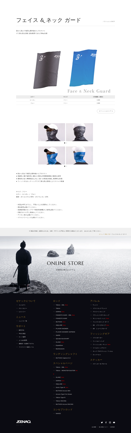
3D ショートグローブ (100, 328)
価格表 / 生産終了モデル (26, 343)
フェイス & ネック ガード (101, 322)
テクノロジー (23, 308)
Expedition (59, 345)
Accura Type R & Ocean (64, 394)
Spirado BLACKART (62, 338)
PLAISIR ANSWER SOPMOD (65, 332)
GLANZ (60, 342)
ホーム (101, 234)
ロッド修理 (22, 337)
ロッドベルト (97, 354)
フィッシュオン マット (101, 344)
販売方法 (21, 330)
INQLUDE (61, 325)
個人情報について (103, 427)
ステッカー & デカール (100, 364)
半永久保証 (22, 333)
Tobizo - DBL (62, 305)
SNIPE (58, 335)
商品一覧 (107, 234)
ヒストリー (22, 311)
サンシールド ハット (101, 318)
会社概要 (94, 427)
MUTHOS (60, 322)
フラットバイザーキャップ (101, 315)
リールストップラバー (100, 348)
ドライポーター (97, 337)
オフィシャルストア (106, 111)
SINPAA (60, 311)
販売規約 (113, 427)
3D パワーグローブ (101, 325)
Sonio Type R (62, 387)
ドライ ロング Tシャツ (100, 308)
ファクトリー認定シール (26, 347)
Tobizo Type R (60, 397)
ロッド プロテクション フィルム (103, 351)
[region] (65, 77)
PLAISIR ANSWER (62, 328)
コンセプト (22, 305)
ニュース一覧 (23, 321)
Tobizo (58, 308)
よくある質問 (23, 340)
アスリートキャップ (99, 311)
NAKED (58, 413)
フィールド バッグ (98, 341)
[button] (64, 142)
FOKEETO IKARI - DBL (65, 315)
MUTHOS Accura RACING (64, 404)
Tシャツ (95, 305)
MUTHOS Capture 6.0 (63, 358)
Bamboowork (60, 349)
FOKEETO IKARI (61, 318)
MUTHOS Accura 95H (63, 390)
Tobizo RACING (61, 401)
